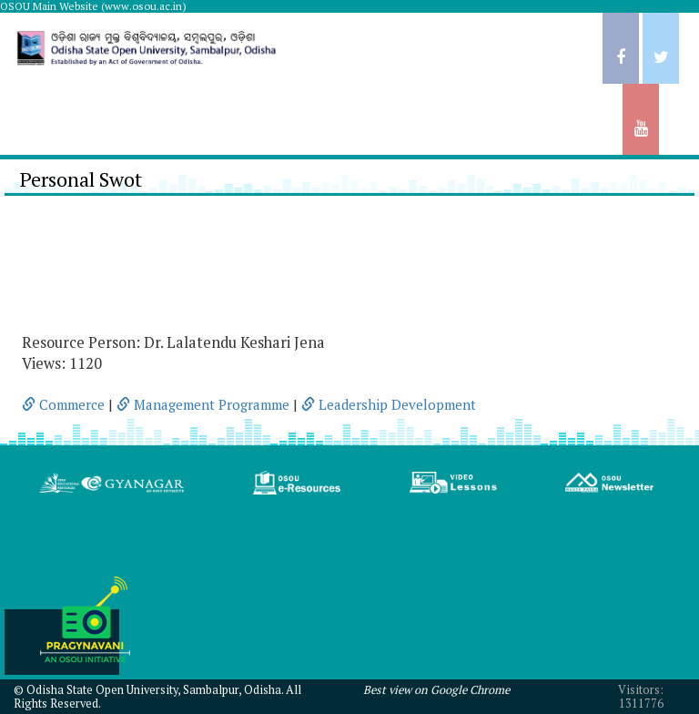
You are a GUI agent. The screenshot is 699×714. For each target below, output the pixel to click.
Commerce (63, 404)
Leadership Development (388, 404)
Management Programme (202, 404)
